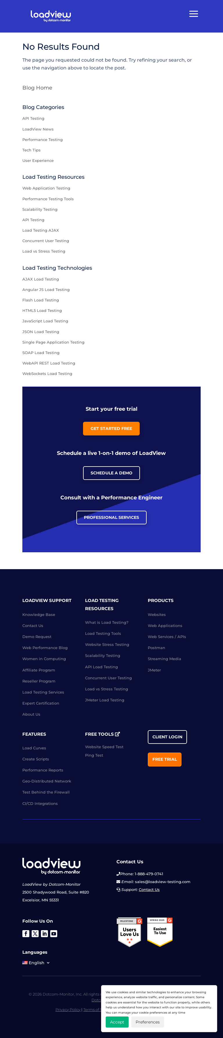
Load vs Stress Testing (43, 251)
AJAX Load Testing (40, 279)
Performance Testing (42, 139)
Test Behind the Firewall (46, 792)
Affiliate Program (38, 670)
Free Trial (164, 759)
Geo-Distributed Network (46, 781)
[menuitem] (36, 964)
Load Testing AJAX (40, 230)
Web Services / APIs (167, 636)
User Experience (38, 160)
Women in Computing (44, 658)
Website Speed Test (104, 746)
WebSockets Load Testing (47, 373)
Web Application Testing (46, 188)
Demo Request (36, 636)
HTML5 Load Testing (42, 310)
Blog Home (37, 88)
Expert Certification (40, 703)
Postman (156, 647)
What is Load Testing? (106, 622)
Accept (117, 1022)
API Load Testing (101, 666)
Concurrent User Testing (45, 240)
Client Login (167, 736)
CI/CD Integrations (40, 803)
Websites (157, 614)
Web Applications (165, 625)
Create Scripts (35, 759)
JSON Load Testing (40, 331)
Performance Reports (42, 770)
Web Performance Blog (45, 647)
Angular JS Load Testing (46, 289)
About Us (31, 714)
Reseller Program (38, 681)
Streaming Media (164, 658)
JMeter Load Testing (104, 700)
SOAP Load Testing (41, 352)
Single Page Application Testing (53, 342)
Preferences (148, 1022)
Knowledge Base (38, 614)
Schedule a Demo (111, 473)
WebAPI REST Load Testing (48, 363)
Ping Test (94, 755)
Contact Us (32, 625)
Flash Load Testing (40, 300)
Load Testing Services (43, 692)
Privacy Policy (67, 1009)
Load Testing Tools (103, 633)
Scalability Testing (39, 209)
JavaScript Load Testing (45, 321)
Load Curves (34, 748)
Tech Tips (31, 150)
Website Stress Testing (107, 644)
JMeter (154, 670)
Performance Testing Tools (48, 198)
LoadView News (38, 129)
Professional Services (111, 517)
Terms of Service (98, 1009)
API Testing (33, 118)
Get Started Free (111, 428)
